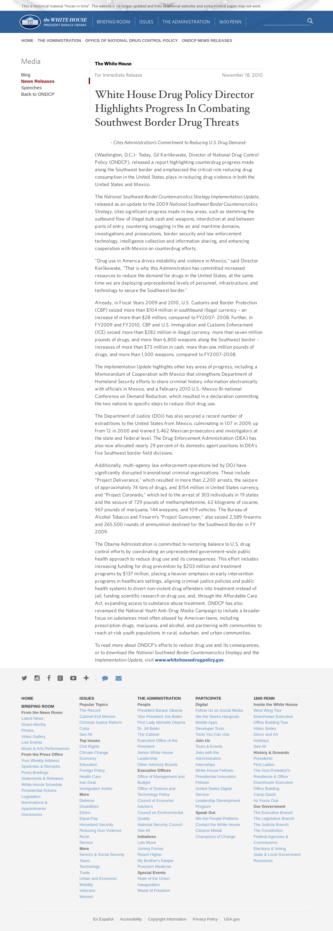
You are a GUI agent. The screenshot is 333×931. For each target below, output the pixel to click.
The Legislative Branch (274, 818)
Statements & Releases (42, 778)
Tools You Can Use (212, 734)
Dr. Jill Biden (148, 728)
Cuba (84, 728)
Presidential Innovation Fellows (216, 779)
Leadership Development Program (218, 803)
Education (88, 764)
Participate (208, 698)
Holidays (261, 740)
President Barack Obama (159, 710)
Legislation (31, 796)
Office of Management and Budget (161, 779)
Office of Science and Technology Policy (156, 791)
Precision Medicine (154, 866)
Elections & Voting (270, 848)
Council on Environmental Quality (160, 815)
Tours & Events (209, 746)
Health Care (90, 776)
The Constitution (268, 830)
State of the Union (153, 878)
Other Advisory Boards (157, 764)
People (144, 704)
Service (86, 842)
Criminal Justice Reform (100, 722)
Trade (84, 872)
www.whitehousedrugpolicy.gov (189, 659)
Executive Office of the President (157, 743)
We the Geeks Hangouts (217, 716)
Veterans (87, 890)
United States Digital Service (214, 791)
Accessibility (131, 919)
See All (85, 734)
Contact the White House (218, 824)
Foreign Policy (92, 770)
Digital (202, 704)
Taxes (84, 860)
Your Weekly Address (40, 760)
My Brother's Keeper (155, 860)
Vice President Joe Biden (159, 716)
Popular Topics (93, 704)
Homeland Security (96, 824)
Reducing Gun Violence (100, 830)
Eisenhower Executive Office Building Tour (273, 719)
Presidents (263, 758)
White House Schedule (42, 784)
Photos (28, 730)
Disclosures (32, 814)
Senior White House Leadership (155, 755)
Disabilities (89, 806)
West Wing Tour (268, 710)
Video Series (265, 728)
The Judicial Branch (271, 824)
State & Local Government (277, 854)
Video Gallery (34, 736)
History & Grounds (271, 752)
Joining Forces (150, 848)
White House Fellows (214, 770)
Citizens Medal (209, 830)
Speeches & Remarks (41, 766)
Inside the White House (276, 704)
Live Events (32, 742)
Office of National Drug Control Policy (131, 40)
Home (28, 40)
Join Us (203, 740)
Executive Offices (154, 770)
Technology (89, 866)
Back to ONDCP (37, 94)
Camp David (265, 794)
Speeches (31, 87)
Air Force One (266, 800)
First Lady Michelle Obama (161, 722)
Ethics (84, 812)
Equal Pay (88, 818)
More (84, 794)
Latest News (33, 718)
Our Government (269, 806)
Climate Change (93, 752)
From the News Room (42, 712)
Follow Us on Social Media (219, 710)
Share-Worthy (34, 724)
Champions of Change (215, 836)
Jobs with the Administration (208, 755)
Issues (146, 21)
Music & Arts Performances (46, 748)
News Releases (37, 81)
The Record (89, 710)
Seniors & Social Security (101, 854)
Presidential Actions (39, 790)
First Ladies (264, 764)
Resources (263, 860)
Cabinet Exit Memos (97, 716)
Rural (84, 836)
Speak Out (205, 812)
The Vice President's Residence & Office (272, 773)
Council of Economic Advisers (155, 803)
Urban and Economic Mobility (98, 881)
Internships (205, 764)
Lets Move (146, 842)
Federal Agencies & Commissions (271, 839)
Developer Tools (210, 728)
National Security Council (159, 824)
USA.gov (232, 919)
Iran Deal (87, 782)
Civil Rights (89, 746)
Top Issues (89, 740)
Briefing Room (113, 21)
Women (86, 896)
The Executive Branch (273, 812)
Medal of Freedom (153, 890)
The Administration (186, 21)
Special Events (151, 872)
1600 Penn (230, 21)
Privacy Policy (205, 919)
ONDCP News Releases (207, 40)
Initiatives (146, 836)
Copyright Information (167, 919)
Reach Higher (149, 854)
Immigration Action (95, 788)
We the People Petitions (217, 818)
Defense (86, 800)
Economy (87, 758)
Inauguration (148, 884)
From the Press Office (42, 754)
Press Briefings (35, 772)
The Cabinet (148, 734)
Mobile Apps (206, 722)
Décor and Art (266, 734)
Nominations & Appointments (35, 805)
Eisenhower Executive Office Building (273, 785)
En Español (103, 919)
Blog (25, 74)
